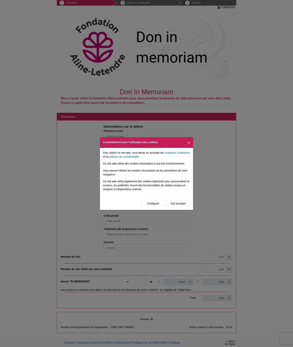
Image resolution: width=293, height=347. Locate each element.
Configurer (153, 203)
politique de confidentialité (124, 156)
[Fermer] (188, 142)
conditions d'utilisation (177, 152)
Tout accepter (178, 203)
